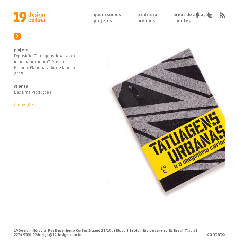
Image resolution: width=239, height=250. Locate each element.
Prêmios (146, 21)
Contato (216, 235)
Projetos (103, 21)
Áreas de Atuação (192, 14)
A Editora (147, 14)
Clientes (182, 21)
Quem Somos (107, 14)
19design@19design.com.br (57, 235)
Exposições (24, 105)
